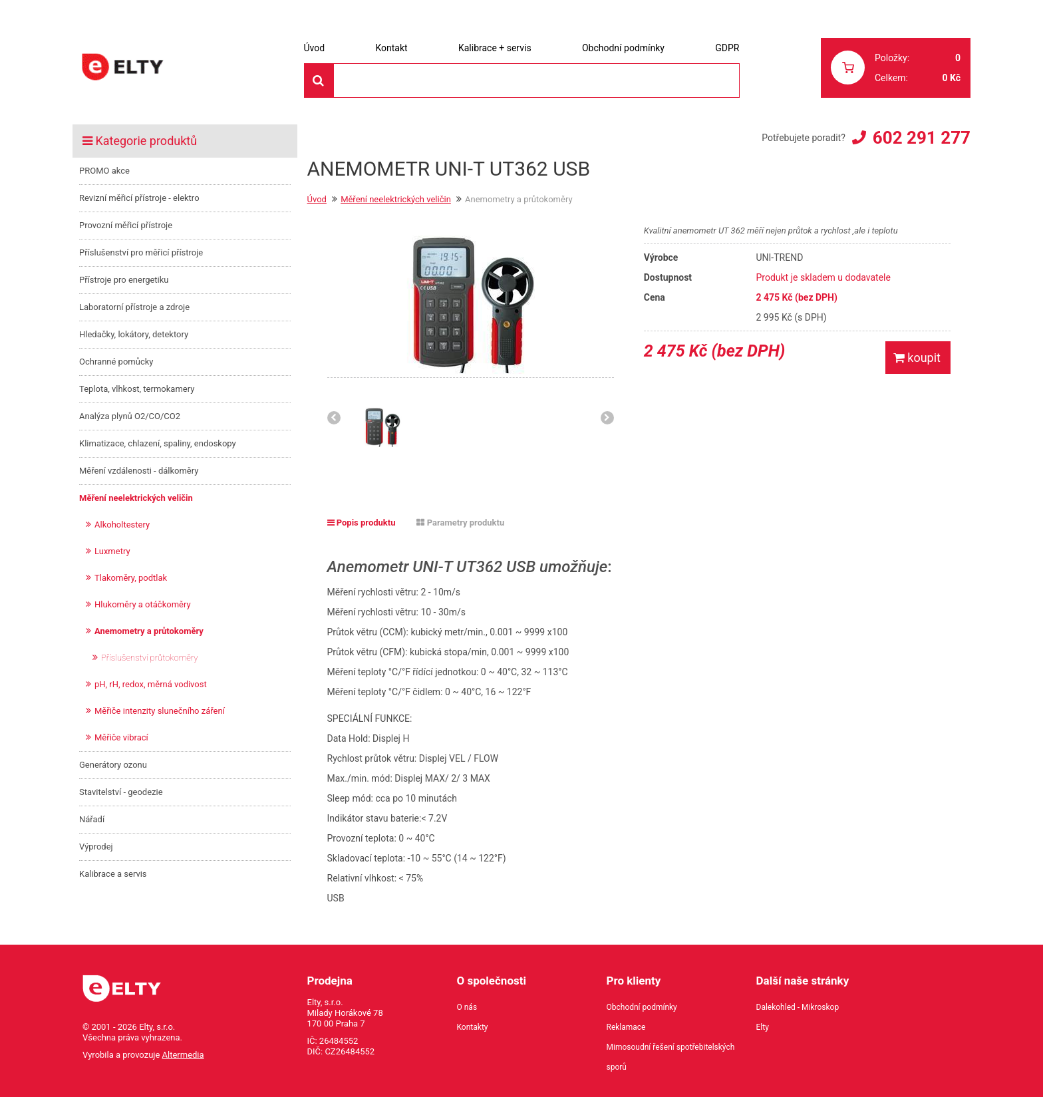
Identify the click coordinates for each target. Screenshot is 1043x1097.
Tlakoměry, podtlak (130, 578)
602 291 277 (921, 138)
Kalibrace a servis (113, 874)
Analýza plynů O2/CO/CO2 (129, 416)
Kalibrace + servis (494, 48)
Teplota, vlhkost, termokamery (136, 389)
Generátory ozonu (113, 765)
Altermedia (183, 1055)
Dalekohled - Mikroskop (797, 1007)
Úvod (314, 48)
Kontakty (472, 1027)
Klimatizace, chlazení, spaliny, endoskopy (157, 443)
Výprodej (96, 847)
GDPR (727, 48)
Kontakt (391, 48)
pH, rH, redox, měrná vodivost (150, 684)
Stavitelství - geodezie (121, 792)
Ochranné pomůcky (116, 362)
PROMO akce (104, 171)
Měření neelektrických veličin (136, 498)
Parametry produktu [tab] (460, 523)
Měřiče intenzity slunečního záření (159, 711)
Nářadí (91, 819)
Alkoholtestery (122, 525)
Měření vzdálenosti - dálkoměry (138, 471)
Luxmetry (112, 551)
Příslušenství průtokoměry (149, 658)
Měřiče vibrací (121, 737)
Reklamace (626, 1027)
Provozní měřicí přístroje (125, 225)
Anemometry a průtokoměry (149, 631)
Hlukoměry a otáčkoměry (142, 604)
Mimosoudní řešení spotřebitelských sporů (671, 1057)
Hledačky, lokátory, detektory (133, 334)
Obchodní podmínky (623, 48)
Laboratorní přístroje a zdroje (134, 307)
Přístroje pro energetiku (124, 280)
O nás (467, 1007)
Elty (762, 1027)
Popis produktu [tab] (361, 523)
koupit (917, 358)
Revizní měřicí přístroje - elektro (139, 198)
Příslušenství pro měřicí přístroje (141, 252)
